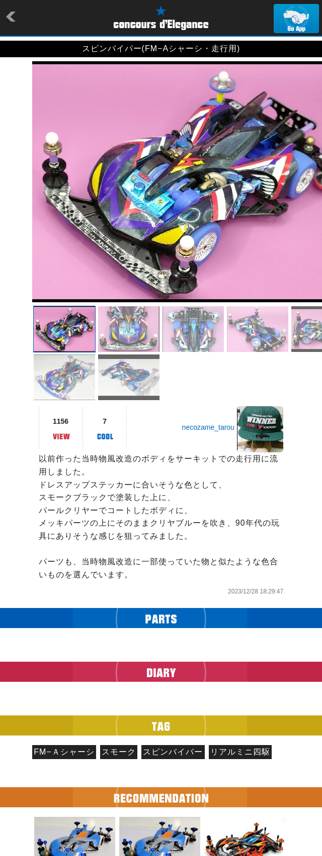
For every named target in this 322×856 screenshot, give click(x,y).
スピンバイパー (173, 752)
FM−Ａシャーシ (64, 752)
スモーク (119, 752)
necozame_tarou (208, 427)
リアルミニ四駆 (240, 752)
